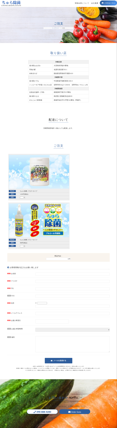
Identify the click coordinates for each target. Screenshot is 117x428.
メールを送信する (59, 309)
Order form (78, 361)
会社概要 (94, 3)
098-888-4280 (42, 361)
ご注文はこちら (108, 3)
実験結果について (82, 3)
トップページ (55, 28)
